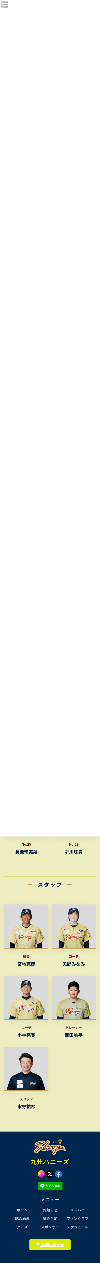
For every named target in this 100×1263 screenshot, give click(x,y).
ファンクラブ (77, 1219)
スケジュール (77, 1227)
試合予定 (50, 1219)
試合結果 (22, 1219)
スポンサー (50, 1227)
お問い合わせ (50, 1245)
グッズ (22, 1227)
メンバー (77, 1210)
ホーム (22, 1210)
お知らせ (50, 1210)
